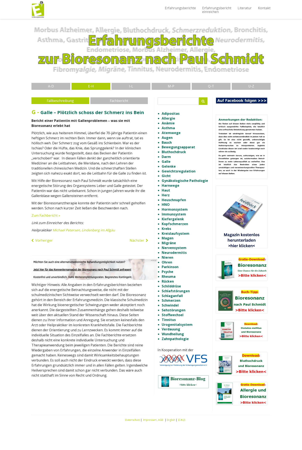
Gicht (166, 175)
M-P (171, 86)
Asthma (168, 128)
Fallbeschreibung (60, 100)
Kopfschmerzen (175, 224)
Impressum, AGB (153, 420)
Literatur (245, 8)
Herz (166, 195)
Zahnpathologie (175, 339)
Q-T (211, 86)
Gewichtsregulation (178, 171)
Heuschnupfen (174, 200)
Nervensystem (174, 247)
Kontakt (264, 8)
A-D (51, 86)
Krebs (166, 228)
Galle (166, 161)
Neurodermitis (174, 252)
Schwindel (170, 305)
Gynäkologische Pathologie (185, 180)
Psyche (167, 271)
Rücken (168, 281)
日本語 (181, 420)
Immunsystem (174, 214)
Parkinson (170, 267)
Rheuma (169, 276)
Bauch (167, 142)
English (171, 420)
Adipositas (171, 113)
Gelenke (169, 166)
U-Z (251, 86)
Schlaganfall (172, 295)
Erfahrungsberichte (180, 8)
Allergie (168, 118)
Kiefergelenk (173, 219)
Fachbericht (119, 100)
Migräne (169, 243)
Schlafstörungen (176, 291)
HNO (166, 204)
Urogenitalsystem (177, 324)
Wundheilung (173, 334)
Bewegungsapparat (178, 147)
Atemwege (171, 132)
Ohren (167, 262)
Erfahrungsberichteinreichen (216, 10)
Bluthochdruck (174, 152)
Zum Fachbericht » (45, 215)
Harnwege (170, 185)
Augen (167, 137)
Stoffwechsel (173, 315)
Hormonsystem (175, 209)
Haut (166, 190)
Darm (166, 156)
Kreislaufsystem (175, 233)
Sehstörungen (173, 310)
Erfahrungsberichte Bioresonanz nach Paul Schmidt (37, 9)
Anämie (168, 123)
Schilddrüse (171, 286)
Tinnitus (169, 319)
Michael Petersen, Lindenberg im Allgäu (84, 230)
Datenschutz (132, 420)
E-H (91, 86)
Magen (167, 238)
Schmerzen (171, 300)
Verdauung (171, 329)
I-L (131, 86)
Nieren (167, 257)
